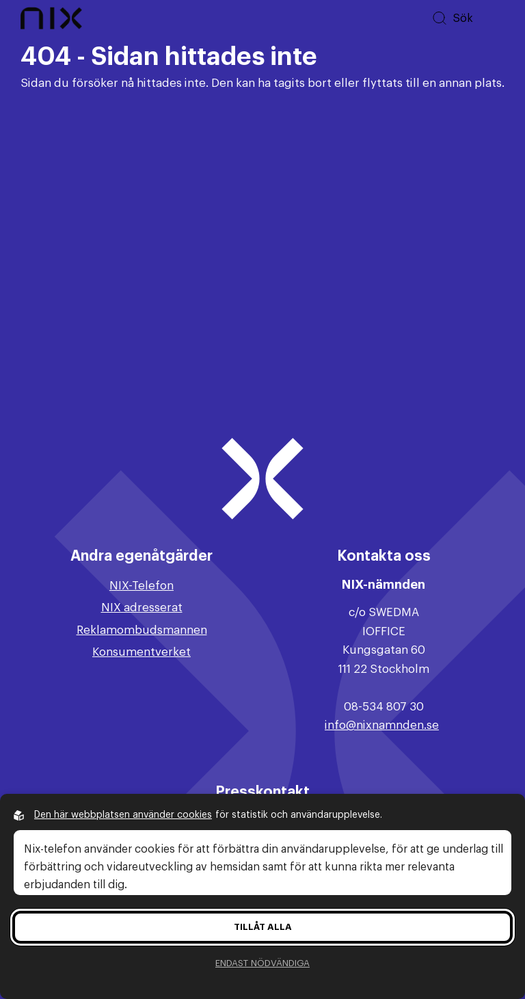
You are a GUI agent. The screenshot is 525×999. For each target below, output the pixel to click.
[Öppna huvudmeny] (494, 18)
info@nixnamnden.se (382, 725)
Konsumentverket (141, 652)
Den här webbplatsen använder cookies (123, 815)
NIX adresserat (142, 607)
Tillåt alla (263, 926)
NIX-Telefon (141, 585)
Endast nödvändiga (262, 963)
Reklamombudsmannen (142, 630)
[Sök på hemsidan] (452, 18)
